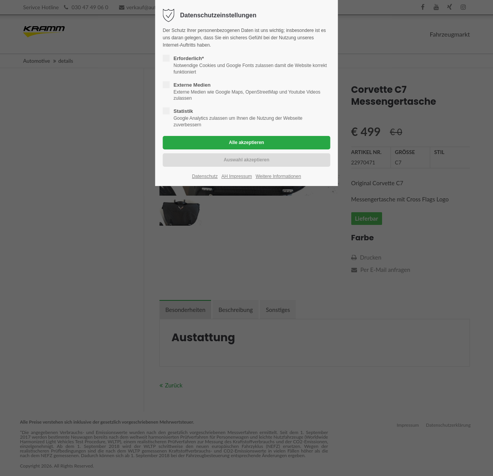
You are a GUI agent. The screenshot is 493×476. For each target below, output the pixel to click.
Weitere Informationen (278, 176)
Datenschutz (205, 176)
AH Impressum (236, 176)
